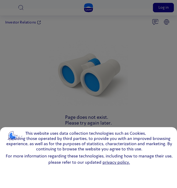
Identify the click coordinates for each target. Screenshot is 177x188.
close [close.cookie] (169, 133)
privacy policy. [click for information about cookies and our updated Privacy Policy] (116, 163)
